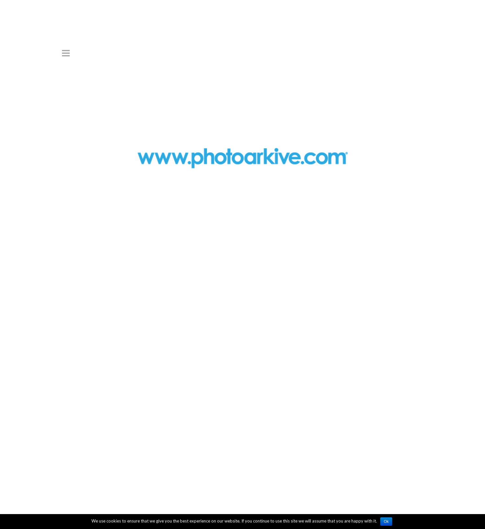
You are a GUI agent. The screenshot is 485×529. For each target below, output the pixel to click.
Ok (386, 521)
